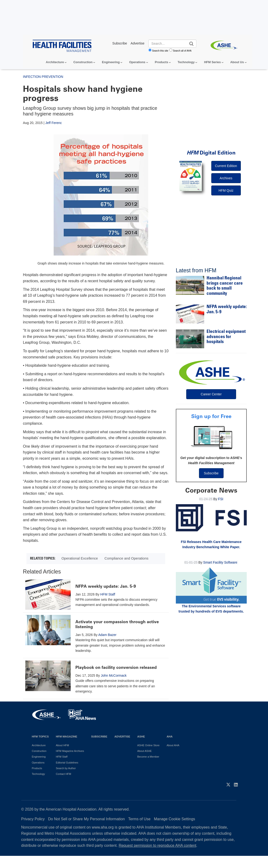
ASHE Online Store (148, 745)
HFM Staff (107, 594)
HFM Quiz (226, 190)
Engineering (111, 62)
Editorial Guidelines (67, 762)
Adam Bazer (107, 635)
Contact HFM (63, 773)
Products (161, 62)
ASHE (141, 736)
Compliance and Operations (126, 558)
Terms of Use (139, 819)
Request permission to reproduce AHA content (157, 845)
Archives (226, 178)
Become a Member (148, 756)
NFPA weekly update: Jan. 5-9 (105, 586)
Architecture (55, 62)
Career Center (211, 394)
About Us (237, 62)
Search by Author (66, 768)
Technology (186, 62)
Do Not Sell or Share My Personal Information (86, 819)
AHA (170, 736)
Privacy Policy (33, 819)
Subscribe (211, 473)
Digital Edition (211, 153)
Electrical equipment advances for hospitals (226, 337)
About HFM (62, 745)
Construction (82, 62)
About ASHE (144, 751)
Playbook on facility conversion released (116, 667)
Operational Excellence (79, 558)
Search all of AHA (182, 50)
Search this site (160, 50)
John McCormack (114, 675)
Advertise (122, 736)
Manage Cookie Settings (174, 819)
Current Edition (226, 166)
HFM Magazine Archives (70, 751)
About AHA (173, 745)
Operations (137, 62)
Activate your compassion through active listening (117, 624)
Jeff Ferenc (53, 123)
